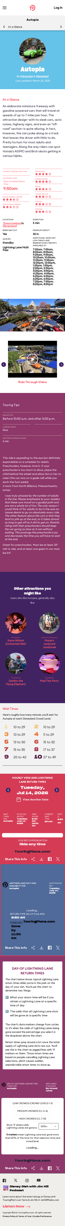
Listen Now (17, 1206)
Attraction (26, 76)
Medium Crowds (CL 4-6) (32, 1110)
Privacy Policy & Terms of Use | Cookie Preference (27, 1216)
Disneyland (42, 76)
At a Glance (15, 26)
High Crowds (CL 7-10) (32, 1118)
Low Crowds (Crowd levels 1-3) (32, 1103)
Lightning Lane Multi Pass (15, 249)
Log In (58, 8)
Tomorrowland (12, 223)
